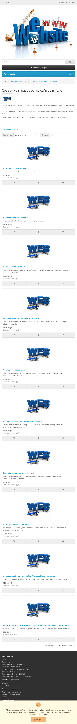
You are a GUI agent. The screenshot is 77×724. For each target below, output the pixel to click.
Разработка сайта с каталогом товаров (22, 421)
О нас (4, 660)
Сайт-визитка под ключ (14, 168)
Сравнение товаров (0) (11, 129)
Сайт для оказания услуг (15, 370)
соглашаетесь (50, 712)
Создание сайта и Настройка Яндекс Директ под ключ (29, 576)
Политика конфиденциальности (13, 664)
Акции (4, 697)
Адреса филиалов (8, 672)
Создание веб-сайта (18, 81)
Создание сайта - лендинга (16, 217)
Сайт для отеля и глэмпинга (16, 524)
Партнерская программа (11, 694)
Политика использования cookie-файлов (16, 676)
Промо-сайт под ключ (14, 266)
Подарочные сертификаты (11, 692)
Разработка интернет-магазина (18, 473)
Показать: (45, 135)
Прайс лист (6, 662)
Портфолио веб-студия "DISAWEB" (14, 674)
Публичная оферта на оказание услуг (15, 669)
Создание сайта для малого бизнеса (21, 318)
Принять (38, 720)
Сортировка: (7, 135)
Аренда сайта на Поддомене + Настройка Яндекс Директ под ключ (36, 625)
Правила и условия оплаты (11, 667)
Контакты (5, 683)
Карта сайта (6, 685)
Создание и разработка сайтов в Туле (44, 81)
